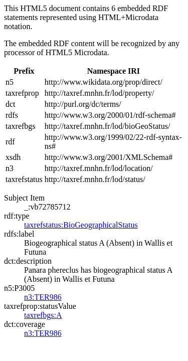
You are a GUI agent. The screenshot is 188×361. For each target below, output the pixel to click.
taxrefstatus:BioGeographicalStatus (81, 225)
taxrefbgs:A (43, 315)
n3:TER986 (43, 297)
